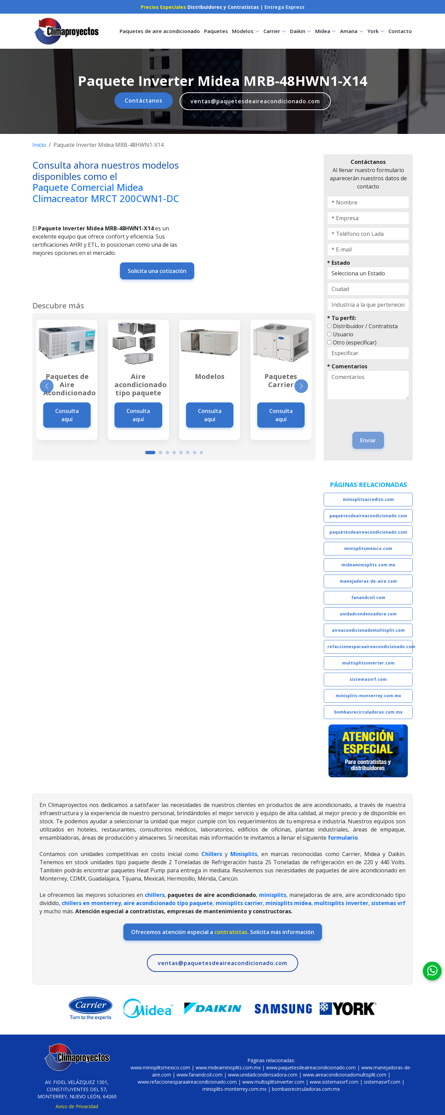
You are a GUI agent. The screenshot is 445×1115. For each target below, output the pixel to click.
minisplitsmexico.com (368, 548)
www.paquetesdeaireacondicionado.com (311, 1067)
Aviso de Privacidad (77, 1106)
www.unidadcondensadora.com (262, 1074)
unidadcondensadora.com (368, 614)
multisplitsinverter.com (368, 663)
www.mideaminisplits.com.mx (228, 1067)
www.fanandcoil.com (199, 1074)
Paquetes (216, 31)
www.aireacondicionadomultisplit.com (344, 1074)
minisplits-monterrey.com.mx (368, 696)
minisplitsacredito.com (368, 499)
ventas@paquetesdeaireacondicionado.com (255, 101)
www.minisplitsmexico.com (160, 1067)
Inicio (39, 145)
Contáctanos (144, 100)
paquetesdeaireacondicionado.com (368, 516)
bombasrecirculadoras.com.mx (368, 712)
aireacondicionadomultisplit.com (368, 630)
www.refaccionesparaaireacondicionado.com (187, 1082)
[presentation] (367, 412)
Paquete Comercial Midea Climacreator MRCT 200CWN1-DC (105, 193)
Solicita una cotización (157, 271)
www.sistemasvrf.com (334, 1082)
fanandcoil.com (368, 597)
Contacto (400, 31)
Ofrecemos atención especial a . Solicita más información (222, 932)
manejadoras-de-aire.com (368, 581)
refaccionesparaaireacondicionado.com (370, 647)
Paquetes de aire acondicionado (160, 31)
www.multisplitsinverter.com (273, 1082)
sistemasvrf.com (368, 679)
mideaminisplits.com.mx (368, 565)
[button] (150, 452)
